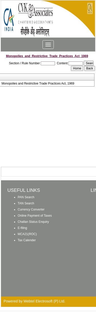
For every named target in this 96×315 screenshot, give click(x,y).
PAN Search (26, 197)
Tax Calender (27, 240)
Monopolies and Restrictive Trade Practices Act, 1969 (38, 83)
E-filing (22, 228)
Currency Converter (31, 209)
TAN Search (26, 203)
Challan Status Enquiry (33, 222)
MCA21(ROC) (27, 234)
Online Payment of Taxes (35, 215)
